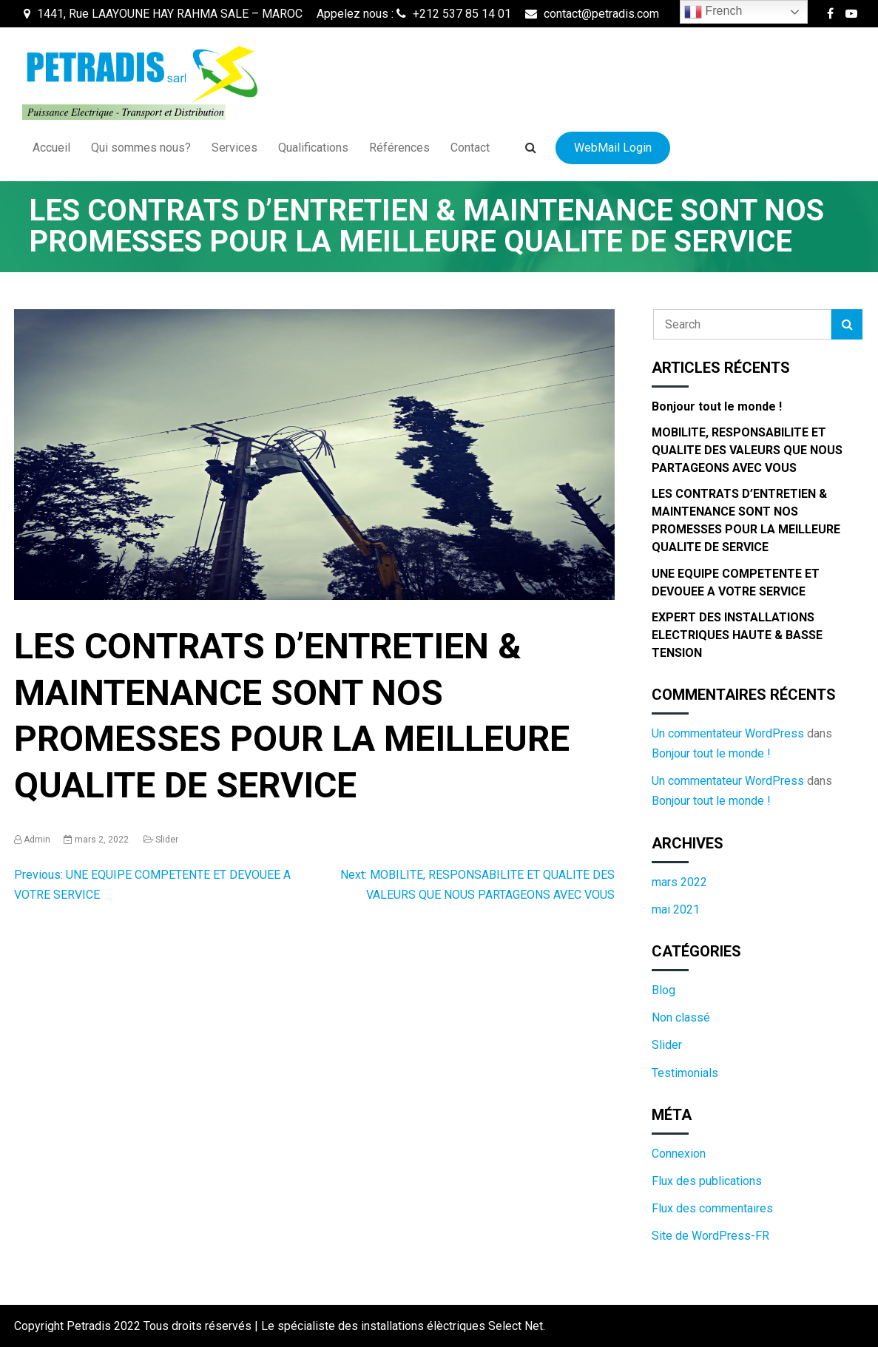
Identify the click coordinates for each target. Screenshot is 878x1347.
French (713, 12)
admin (37, 839)
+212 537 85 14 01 (453, 14)
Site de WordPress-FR (710, 1236)
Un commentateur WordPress (728, 733)
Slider (166, 839)
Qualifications (313, 148)
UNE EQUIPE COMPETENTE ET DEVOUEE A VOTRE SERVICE (736, 582)
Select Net (515, 1326)
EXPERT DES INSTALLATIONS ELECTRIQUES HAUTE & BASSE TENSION (737, 635)
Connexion (679, 1154)
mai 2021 (676, 909)
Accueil (51, 148)
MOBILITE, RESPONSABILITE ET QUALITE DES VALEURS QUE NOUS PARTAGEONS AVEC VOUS (747, 450)
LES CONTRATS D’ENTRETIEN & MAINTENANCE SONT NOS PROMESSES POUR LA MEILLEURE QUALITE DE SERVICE (746, 520)
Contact (470, 148)
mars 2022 (679, 882)
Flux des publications (707, 1181)
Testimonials (685, 1073)
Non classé (681, 1017)
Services (234, 148)
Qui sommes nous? (141, 148)
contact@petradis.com (592, 14)
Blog (663, 990)
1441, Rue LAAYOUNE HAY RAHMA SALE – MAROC (163, 14)
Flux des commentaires (712, 1208)
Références (399, 148)
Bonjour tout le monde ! (717, 406)
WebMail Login (613, 148)
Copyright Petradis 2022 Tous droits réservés (134, 1326)
